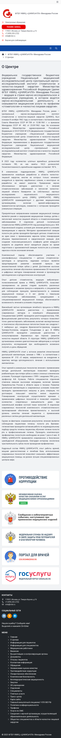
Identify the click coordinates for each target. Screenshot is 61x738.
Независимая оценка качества (23, 668)
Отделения (15, 688)
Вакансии (14, 651)
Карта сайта (15, 699)
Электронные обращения (15, 22)
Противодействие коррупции (23, 671)
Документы (15, 657)
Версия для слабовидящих (15, 40)
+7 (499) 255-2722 (12, 33)
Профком (14, 708)
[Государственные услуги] (30, 575)
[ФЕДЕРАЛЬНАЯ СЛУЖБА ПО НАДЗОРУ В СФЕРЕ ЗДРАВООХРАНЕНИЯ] (30, 537)
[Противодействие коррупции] (30, 479)
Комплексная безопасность (22, 677)
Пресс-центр (16, 696)
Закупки (14, 682)
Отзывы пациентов (19, 660)
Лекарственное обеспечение (23, 674)
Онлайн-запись (14, 27)
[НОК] (30, 498)
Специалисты (16, 691)
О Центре (14, 640)
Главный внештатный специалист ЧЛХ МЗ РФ (30, 702)
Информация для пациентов (23, 642)
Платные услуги (17, 694)
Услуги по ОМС (16, 711)
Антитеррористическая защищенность (27, 679)
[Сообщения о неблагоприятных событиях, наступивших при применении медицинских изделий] (30, 518)
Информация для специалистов (24, 645)
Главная (13, 637)
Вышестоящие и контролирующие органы (29, 654)
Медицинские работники (21, 648)
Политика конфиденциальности (24, 705)
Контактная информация (21, 662)
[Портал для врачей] (30, 556)
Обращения (15, 665)
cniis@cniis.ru (10, 36)
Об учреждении (17, 685)
